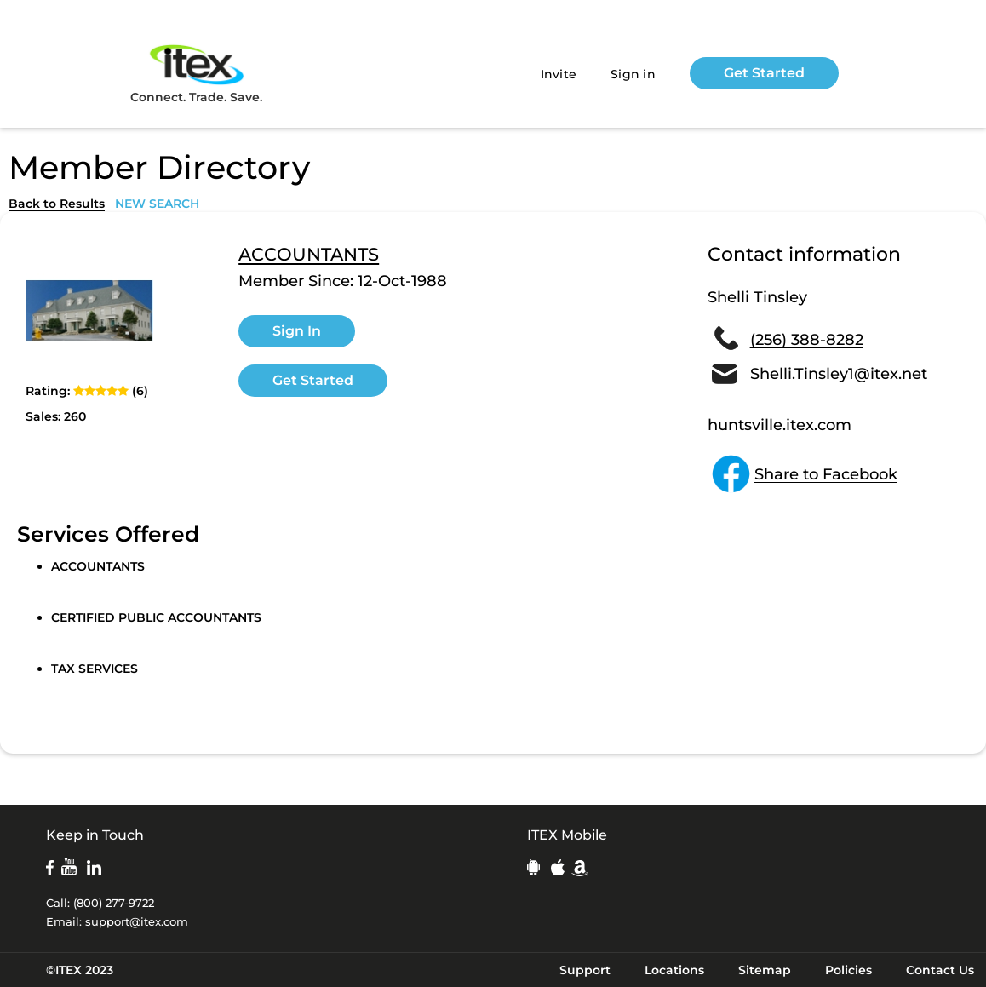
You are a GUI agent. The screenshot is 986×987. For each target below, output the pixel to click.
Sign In (296, 331)
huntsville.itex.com (779, 425)
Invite (559, 74)
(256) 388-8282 (806, 339)
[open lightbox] (89, 310)
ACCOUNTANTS (308, 254)
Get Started (764, 73)
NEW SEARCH (157, 203)
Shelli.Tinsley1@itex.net (838, 373)
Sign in (633, 74)
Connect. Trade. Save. (196, 73)
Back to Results (57, 203)
